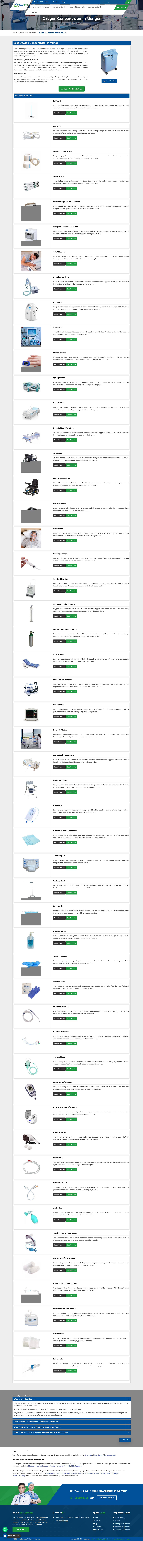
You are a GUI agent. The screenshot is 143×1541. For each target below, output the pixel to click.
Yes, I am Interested (71, 89)
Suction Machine (60, 579)
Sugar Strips (58, 176)
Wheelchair (58, 453)
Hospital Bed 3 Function (63, 428)
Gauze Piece (58, 1334)
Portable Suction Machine (64, 1308)
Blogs (63, 2)
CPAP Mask (58, 529)
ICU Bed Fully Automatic (63, 755)
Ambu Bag (57, 1208)
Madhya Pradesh (42, 1466)
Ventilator (57, 327)
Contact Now (106, 1497)
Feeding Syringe (60, 554)
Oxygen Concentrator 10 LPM (65, 227)
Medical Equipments (78, 7)
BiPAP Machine (59, 503)
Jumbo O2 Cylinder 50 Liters (65, 629)
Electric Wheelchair (61, 478)
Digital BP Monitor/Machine (65, 1107)
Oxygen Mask (59, 1057)
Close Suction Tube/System (65, 1283)
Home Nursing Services (41, 7)
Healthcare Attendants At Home (59, 1473)
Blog (95, 1524)
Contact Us (32, 12)
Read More (59, 113)
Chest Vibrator (59, 1132)
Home (15, 33)
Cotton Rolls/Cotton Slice (64, 1258)
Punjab (52, 1466)
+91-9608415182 (41, 2)
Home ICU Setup (60, 730)
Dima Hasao (98, 1455)
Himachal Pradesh (63, 1466)
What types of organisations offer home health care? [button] (36, 1422)
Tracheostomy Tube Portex (65, 1233)
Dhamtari (88, 1455)
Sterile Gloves (59, 981)
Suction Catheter (60, 1007)
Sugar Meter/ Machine (62, 1082)
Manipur (31, 1466)
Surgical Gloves (60, 956)
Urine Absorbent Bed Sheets (65, 830)
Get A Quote (121, 7)
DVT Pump (57, 302)
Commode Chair (60, 780)
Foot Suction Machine (62, 679)
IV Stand (57, 101)
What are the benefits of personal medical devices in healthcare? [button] (41, 1432)
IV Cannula (58, 1359)
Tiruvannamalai (109, 1455)
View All (125, 1440)
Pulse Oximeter (59, 352)
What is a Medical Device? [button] (24, 1399)
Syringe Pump (59, 378)
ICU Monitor (58, 705)
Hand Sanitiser (59, 931)
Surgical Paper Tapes (62, 151)
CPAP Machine (59, 252)
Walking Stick (59, 881)
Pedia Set (57, 126)
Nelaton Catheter (61, 1032)
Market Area (98, 1530)
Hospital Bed (58, 403)
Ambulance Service (95, 7)
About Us (55, 2)
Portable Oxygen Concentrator (66, 201)
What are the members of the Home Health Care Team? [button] (37, 1427)
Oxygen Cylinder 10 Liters (64, 604)
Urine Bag (57, 805)
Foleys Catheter (60, 1183)
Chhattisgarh (76, 1466)
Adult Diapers (59, 856)
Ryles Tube (57, 1158)
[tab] (72, 1399)
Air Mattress (58, 654)
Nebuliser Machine (61, 277)
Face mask (57, 906)
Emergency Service (60, 7)
